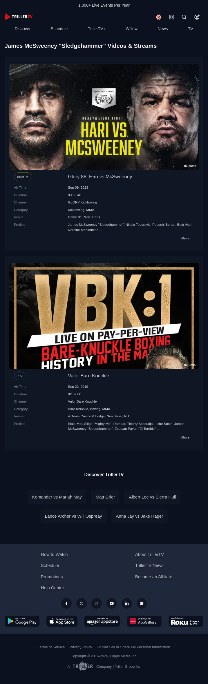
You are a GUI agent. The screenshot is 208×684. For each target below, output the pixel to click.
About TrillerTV (149, 554)
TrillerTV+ (97, 28)
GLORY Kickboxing (82, 202)
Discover (22, 28)
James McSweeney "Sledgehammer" (96, 224)
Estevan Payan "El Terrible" (135, 428)
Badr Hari (184, 224)
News (163, 28)
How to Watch (54, 554)
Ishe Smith (164, 423)
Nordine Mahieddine (83, 230)
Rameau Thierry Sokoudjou (134, 423)
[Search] (184, 17)
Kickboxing (76, 210)
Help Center (52, 587)
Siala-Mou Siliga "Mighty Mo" (89, 423)
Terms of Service (51, 647)
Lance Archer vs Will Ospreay (73, 516)
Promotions (52, 576)
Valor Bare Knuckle (88, 376)
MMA (90, 210)
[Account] (197, 17)
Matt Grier (105, 496)
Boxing (95, 409)
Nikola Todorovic (138, 224)
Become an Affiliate (153, 576)
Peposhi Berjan (163, 224)
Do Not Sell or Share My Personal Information (133, 647)
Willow (131, 28)
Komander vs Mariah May (57, 496)
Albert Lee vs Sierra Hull (152, 496)
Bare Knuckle (78, 409)
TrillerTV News (149, 565)
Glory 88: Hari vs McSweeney (100, 176)
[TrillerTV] (18, 17)
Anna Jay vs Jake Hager (139, 516)
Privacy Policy (80, 647)
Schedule (59, 28)
